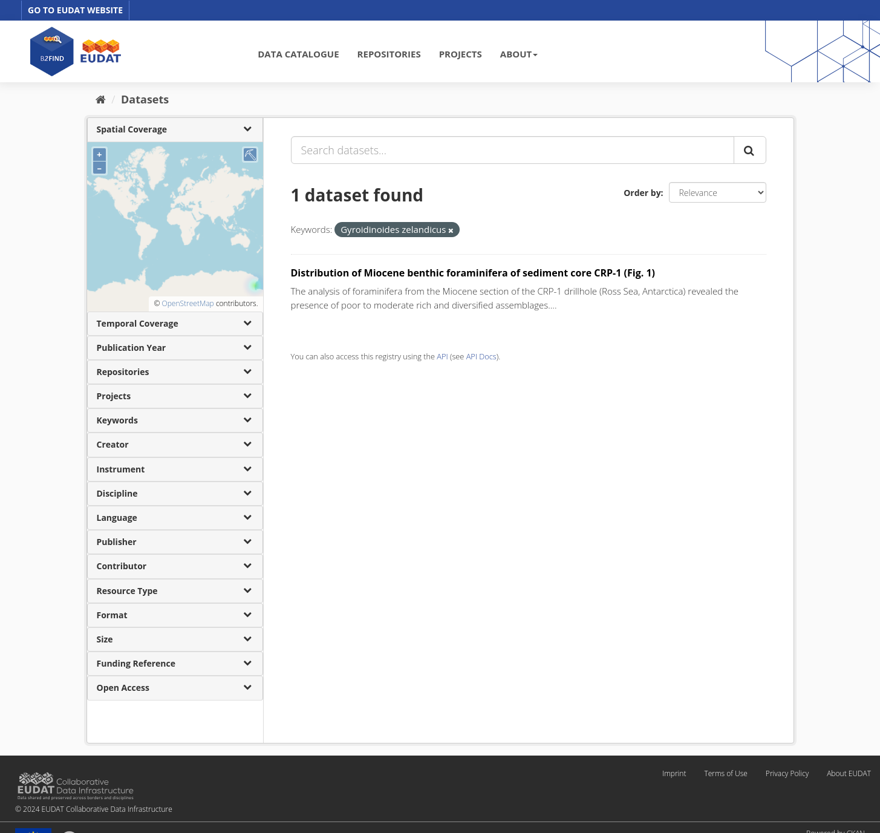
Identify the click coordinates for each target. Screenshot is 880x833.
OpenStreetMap (187, 303)
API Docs (481, 356)
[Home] (101, 99)
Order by (642, 192)
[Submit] (750, 150)
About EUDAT (849, 773)
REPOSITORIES (389, 54)
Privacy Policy (787, 773)
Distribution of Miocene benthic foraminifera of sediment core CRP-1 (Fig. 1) (473, 272)
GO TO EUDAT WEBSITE (75, 10)
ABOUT (519, 54)
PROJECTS (460, 54)
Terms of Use (725, 773)
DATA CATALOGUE (298, 54)
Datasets (145, 99)
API (442, 356)
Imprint (674, 773)
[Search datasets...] (512, 150)
